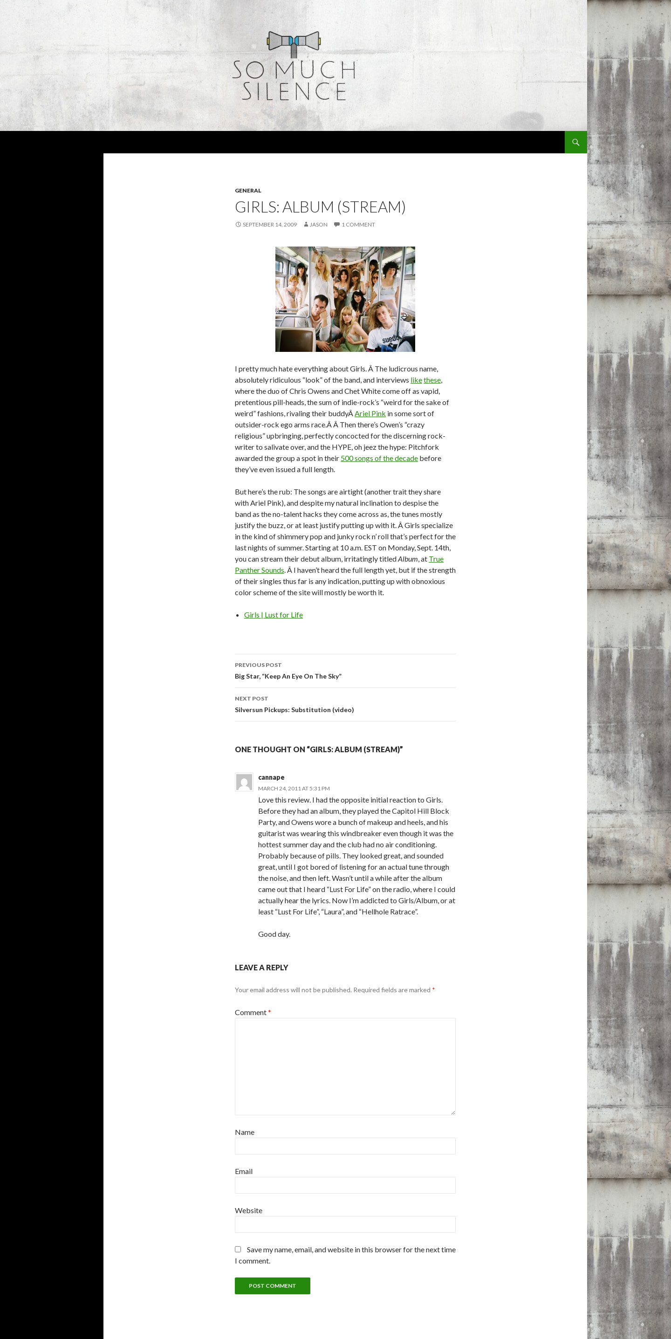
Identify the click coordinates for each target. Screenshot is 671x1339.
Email (244, 1171)
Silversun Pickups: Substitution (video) (345, 703)
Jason (319, 224)
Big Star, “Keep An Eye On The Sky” (345, 669)
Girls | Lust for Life (273, 614)
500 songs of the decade (379, 457)
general (248, 190)
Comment (253, 1012)
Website (248, 1210)
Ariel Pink (370, 413)
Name (244, 1131)
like (416, 379)
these (432, 379)
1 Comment (358, 224)
